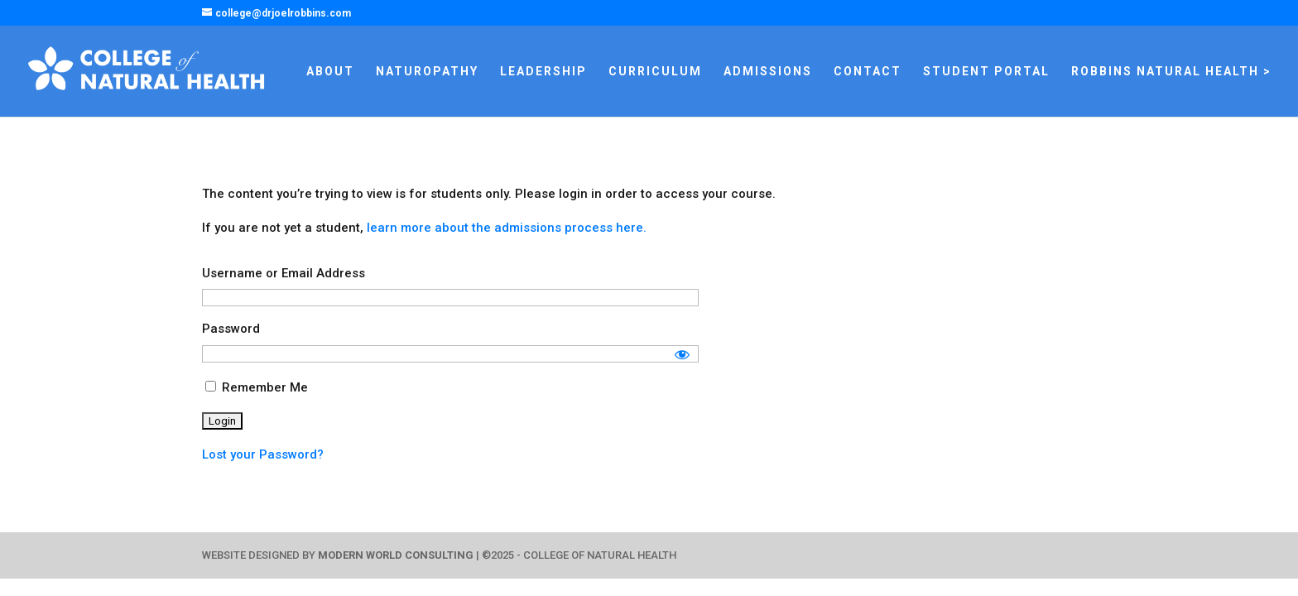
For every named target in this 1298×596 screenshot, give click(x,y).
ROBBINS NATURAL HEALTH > (1171, 71)
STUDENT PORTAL (986, 71)
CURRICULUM (655, 71)
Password (231, 328)
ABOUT (330, 71)
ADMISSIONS (768, 71)
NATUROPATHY (427, 71)
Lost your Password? (263, 454)
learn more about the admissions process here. (507, 227)
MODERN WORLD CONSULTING (396, 555)
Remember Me (256, 387)
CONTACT (867, 71)
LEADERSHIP (543, 71)
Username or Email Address (283, 273)
